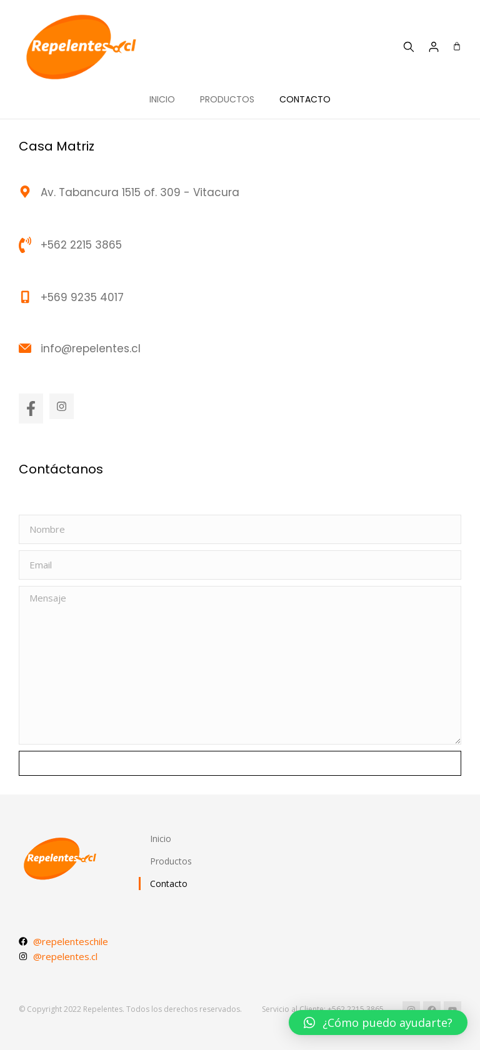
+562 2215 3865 (81, 244)
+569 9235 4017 (82, 297)
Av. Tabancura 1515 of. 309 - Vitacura (140, 192)
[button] (378, 1022)
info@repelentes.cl (91, 348)
